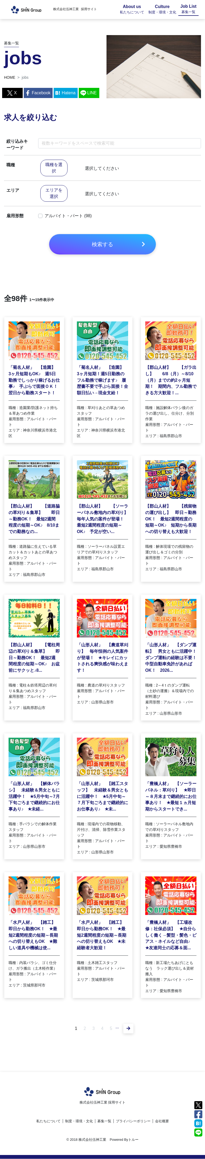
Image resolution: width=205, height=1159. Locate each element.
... (117, 1028)
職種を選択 (53, 168)
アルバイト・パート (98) (68, 216)
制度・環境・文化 (79, 1121)
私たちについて (48, 1121)
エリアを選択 (53, 193)
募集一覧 (104, 1121)
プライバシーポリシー (133, 1121)
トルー (133, 1140)
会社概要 (162, 1121)
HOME (9, 77)
